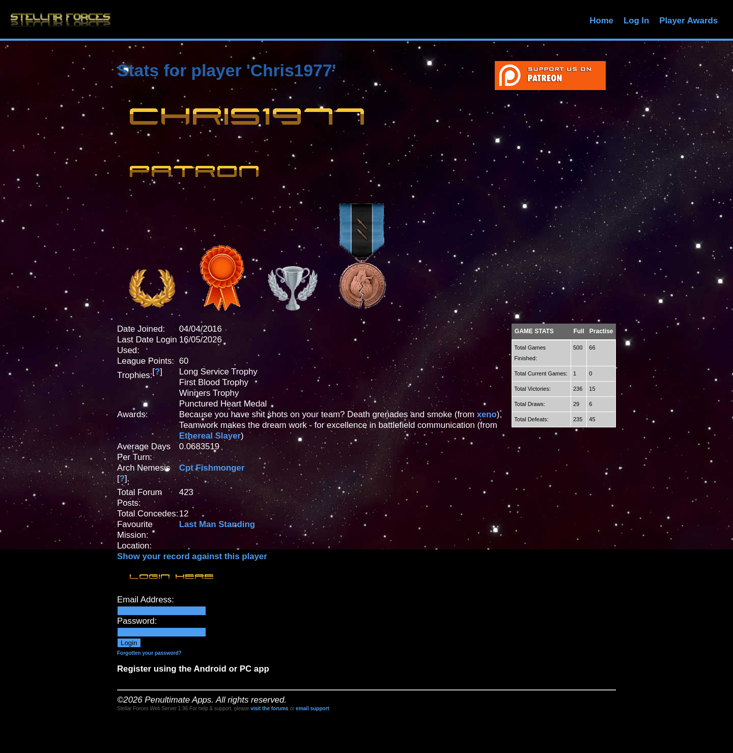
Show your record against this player (192, 556)
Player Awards (688, 20)
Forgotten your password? (149, 653)
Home (601, 20)
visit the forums (269, 708)
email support (312, 708)
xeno (487, 414)
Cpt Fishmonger (212, 468)
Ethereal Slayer (210, 436)
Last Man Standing (217, 524)
